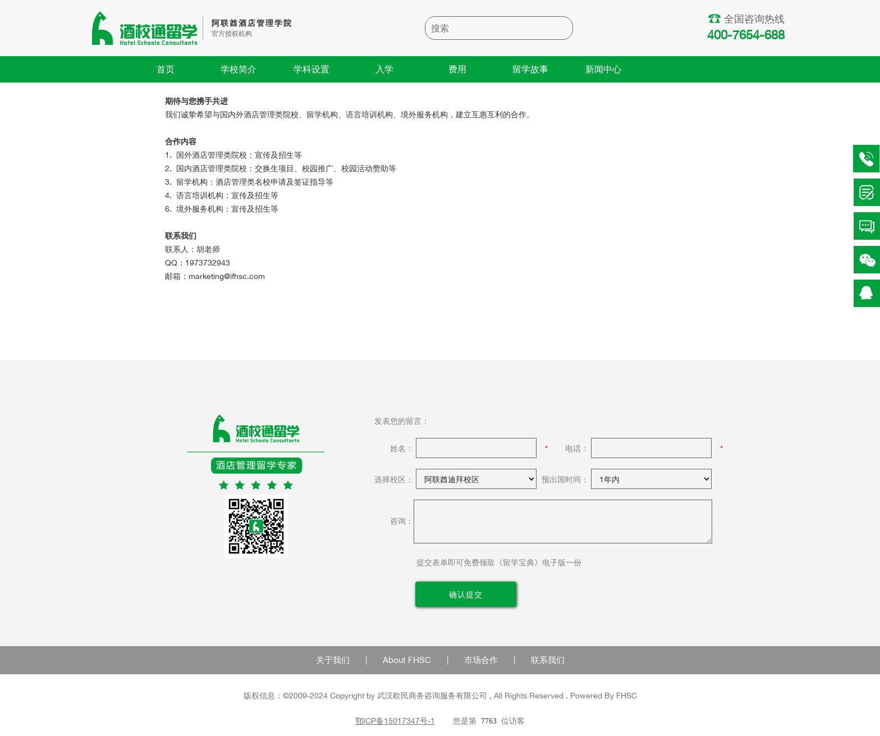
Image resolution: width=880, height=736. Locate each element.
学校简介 (238, 69)
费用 (457, 69)
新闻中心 (603, 69)
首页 (166, 69)
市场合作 (481, 660)
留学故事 (530, 69)
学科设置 (311, 69)
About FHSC (407, 660)
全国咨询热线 (748, 18)
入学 (384, 69)
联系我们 (548, 660)
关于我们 (333, 660)
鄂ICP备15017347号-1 (395, 720)
